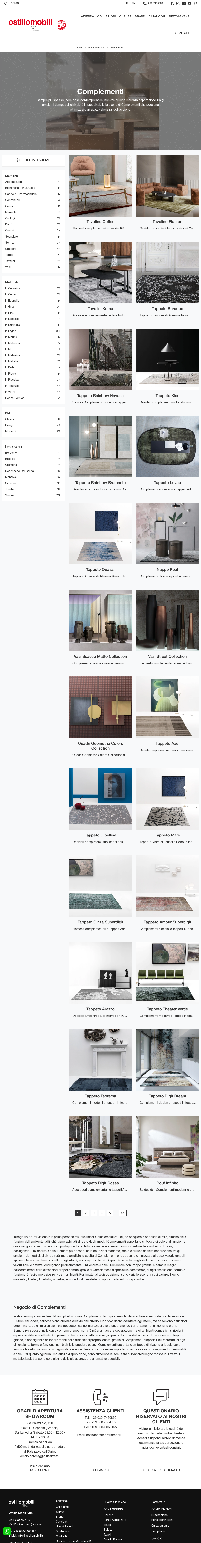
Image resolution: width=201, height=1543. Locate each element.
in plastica (12, 379)
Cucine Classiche (115, 1502)
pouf (8, 224)
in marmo (11, 337)
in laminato (12, 324)
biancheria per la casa (20, 188)
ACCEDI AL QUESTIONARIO (161, 1470)
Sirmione (10, 483)
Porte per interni (162, 1519)
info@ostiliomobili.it (30, 1535)
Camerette (158, 1502)
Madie (107, 1524)
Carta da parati (161, 1525)
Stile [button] (8, 413)
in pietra (10, 373)
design (9, 425)
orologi (10, 218)
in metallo (11, 361)
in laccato (12, 318)
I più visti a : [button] (13, 446)
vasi (8, 267)
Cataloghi (157, 17)
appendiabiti (13, 182)
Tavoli (107, 1534)
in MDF (9, 349)
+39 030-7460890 (25, 1531)
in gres (10, 306)
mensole (10, 212)
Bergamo (11, 452)
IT (127, 3)
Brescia (10, 458)
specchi (10, 248)
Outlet (125, 17)
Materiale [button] (12, 282)
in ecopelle (12, 300)
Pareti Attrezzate (115, 1519)
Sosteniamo (63, 1531)
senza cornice (14, 397)
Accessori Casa (96, 47)
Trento (9, 489)
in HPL (9, 312)
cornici (9, 206)
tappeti (10, 255)
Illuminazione (159, 1514)
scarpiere (11, 236)
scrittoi (10, 242)
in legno (10, 331)
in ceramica (12, 288)
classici (10, 419)
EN (133, 3)
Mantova (11, 477)
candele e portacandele (21, 194)
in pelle (9, 367)
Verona (9, 495)
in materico (12, 343)
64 (122, 1213)
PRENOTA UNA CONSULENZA (40, 1468)
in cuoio (10, 294)
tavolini (10, 261)
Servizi (60, 1511)
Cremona (11, 464)
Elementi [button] (11, 175)
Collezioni (106, 17)
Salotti (108, 1529)
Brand (140, 17)
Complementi (117, 47)
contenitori (12, 200)
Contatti (183, 33)
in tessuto (12, 385)
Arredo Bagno (113, 1539)
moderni (10, 431)
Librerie (108, 1514)
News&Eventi (180, 17)
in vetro (10, 391)
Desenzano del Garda (19, 471)
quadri (9, 230)
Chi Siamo (62, 1506)
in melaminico (14, 355)
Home (80, 47)
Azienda (87, 17)
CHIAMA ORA (100, 1470)
